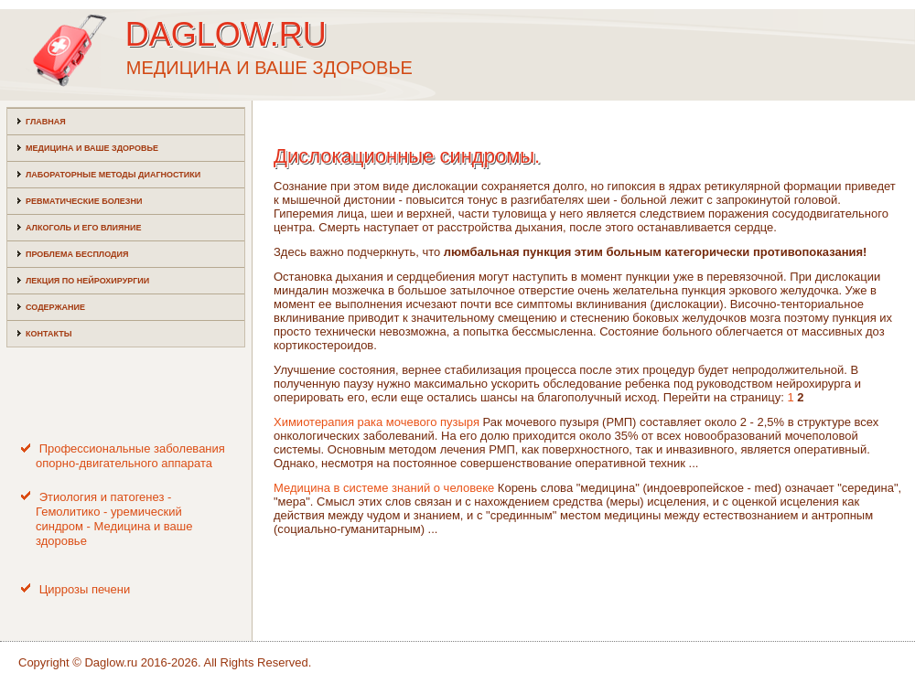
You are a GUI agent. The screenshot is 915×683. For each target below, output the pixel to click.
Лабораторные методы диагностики (113, 174)
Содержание (55, 307)
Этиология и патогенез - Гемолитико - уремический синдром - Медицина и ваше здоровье (114, 519)
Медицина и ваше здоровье (92, 148)
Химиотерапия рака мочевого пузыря (376, 422)
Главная (46, 121)
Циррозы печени (85, 589)
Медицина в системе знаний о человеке (384, 488)
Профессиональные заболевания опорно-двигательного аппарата (130, 456)
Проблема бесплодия (77, 254)
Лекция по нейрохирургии (87, 280)
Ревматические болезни (84, 201)
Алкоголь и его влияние (83, 227)
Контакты (48, 333)
